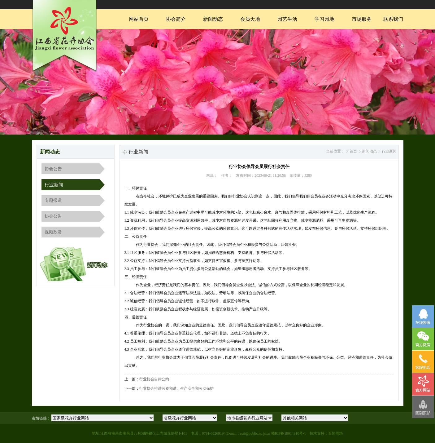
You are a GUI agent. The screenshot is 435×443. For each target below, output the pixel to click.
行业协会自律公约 (154, 379)
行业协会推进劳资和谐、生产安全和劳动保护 (176, 388)
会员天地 (250, 19)
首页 (353, 151)
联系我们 (393, 19)
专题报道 (53, 200)
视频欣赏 (53, 232)
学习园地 (324, 19)
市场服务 (362, 19)
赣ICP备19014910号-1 (288, 433)
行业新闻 (54, 184)
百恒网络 (335, 433)
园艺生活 (287, 19)
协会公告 (53, 168)
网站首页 (139, 19)
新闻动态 (213, 19)
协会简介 (176, 19)
